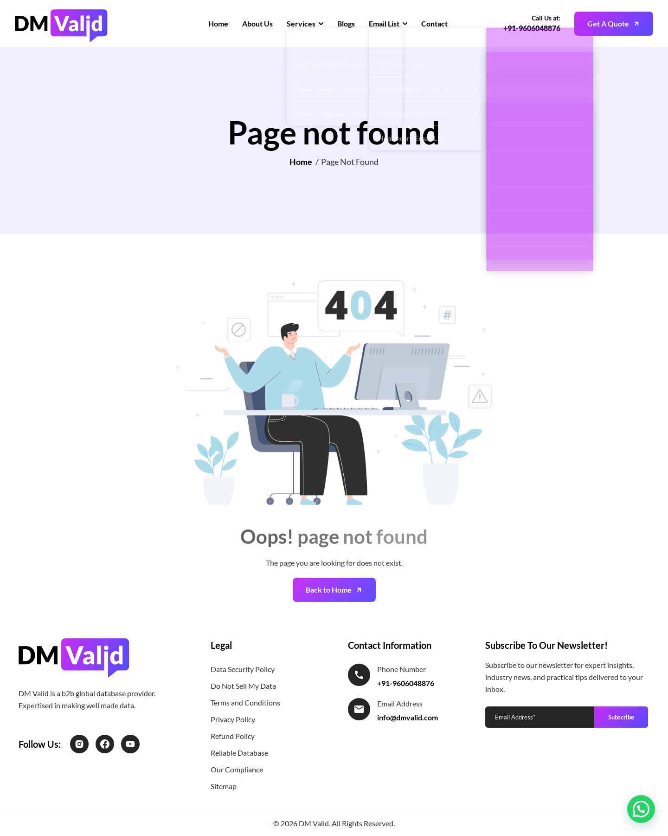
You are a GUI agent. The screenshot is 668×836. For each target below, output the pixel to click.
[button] (641, 809)
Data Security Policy (243, 669)
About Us (257, 23)
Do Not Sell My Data (243, 685)
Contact (434, 23)
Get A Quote (608, 23)
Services (301, 23)
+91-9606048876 (531, 28)
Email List (384, 23)
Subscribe (621, 717)
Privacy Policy (233, 719)
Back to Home (329, 605)
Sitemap (224, 786)
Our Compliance (237, 769)
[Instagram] (79, 744)
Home (218, 23)
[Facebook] (105, 744)
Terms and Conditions (245, 702)
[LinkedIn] (130, 744)
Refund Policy (233, 736)
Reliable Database (239, 752)
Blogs (346, 23)
